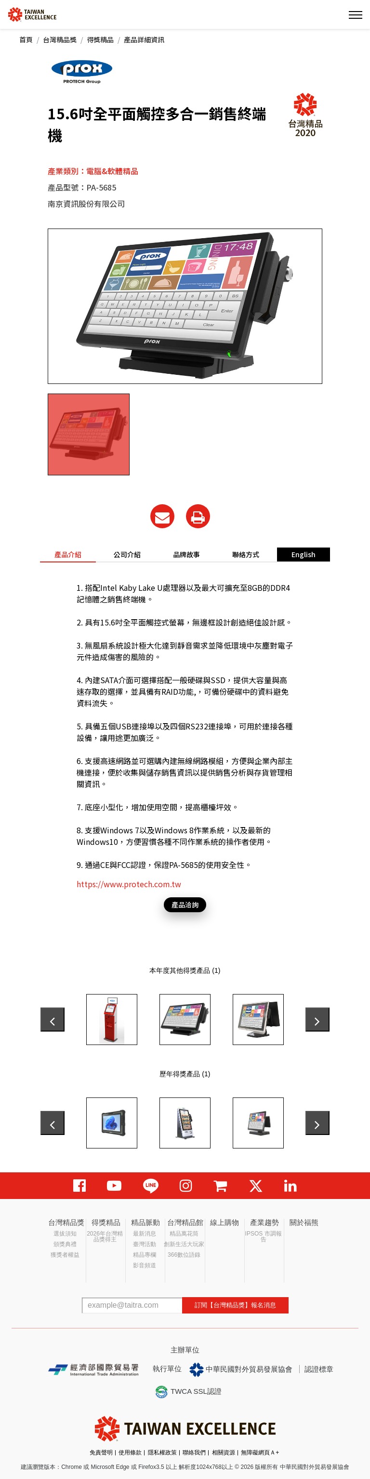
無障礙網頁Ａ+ (260, 1452)
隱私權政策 (162, 1452)
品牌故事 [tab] (186, 554)
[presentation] (52, 1019)
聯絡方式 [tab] (245, 554)
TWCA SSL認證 (188, 1392)
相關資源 (223, 1452)
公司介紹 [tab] (127, 554)
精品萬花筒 (184, 1234)
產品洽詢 (185, 904)
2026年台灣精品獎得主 (105, 1236)
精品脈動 (145, 1222)
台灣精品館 (185, 1222)
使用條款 (130, 1452)
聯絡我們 (194, 1452)
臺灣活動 (144, 1244)
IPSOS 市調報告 (263, 1236)
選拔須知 (65, 1234)
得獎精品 (100, 39)
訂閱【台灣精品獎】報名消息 (235, 1305)
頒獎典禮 (65, 1244)
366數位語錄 (184, 1255)
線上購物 (224, 1222)
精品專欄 (144, 1255)
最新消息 (144, 1234)
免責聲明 (101, 1452)
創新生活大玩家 (184, 1244)
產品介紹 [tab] (67, 554)
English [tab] (303, 554)
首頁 (26, 39)
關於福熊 (304, 1222)
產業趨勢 (264, 1222)
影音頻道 (144, 1265)
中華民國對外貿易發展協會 (240, 1370)
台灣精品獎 (60, 39)
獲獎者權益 (65, 1255)
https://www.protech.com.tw (129, 884)
